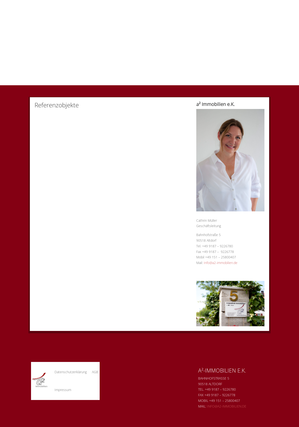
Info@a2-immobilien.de (220, 262)
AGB (95, 372)
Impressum (63, 390)
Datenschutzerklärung (71, 372)
